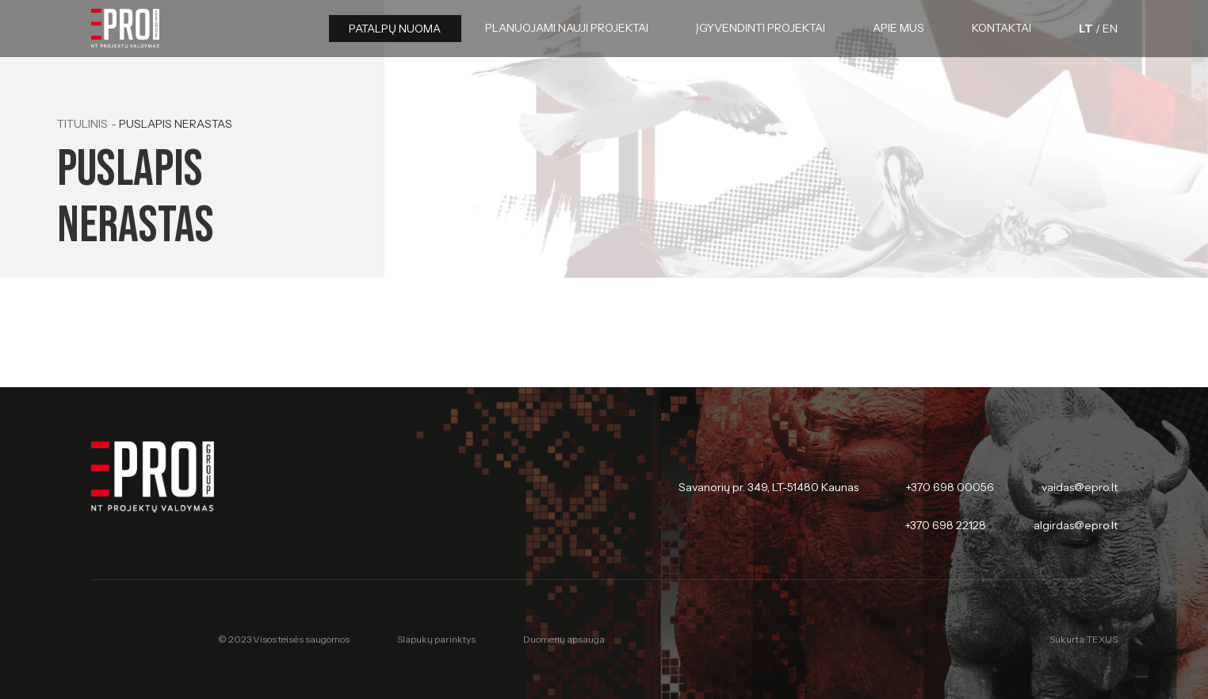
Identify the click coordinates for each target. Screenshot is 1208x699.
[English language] (1110, 28)
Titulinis (82, 124)
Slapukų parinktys (436, 639)
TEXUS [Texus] (1102, 639)
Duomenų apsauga (564, 639)
